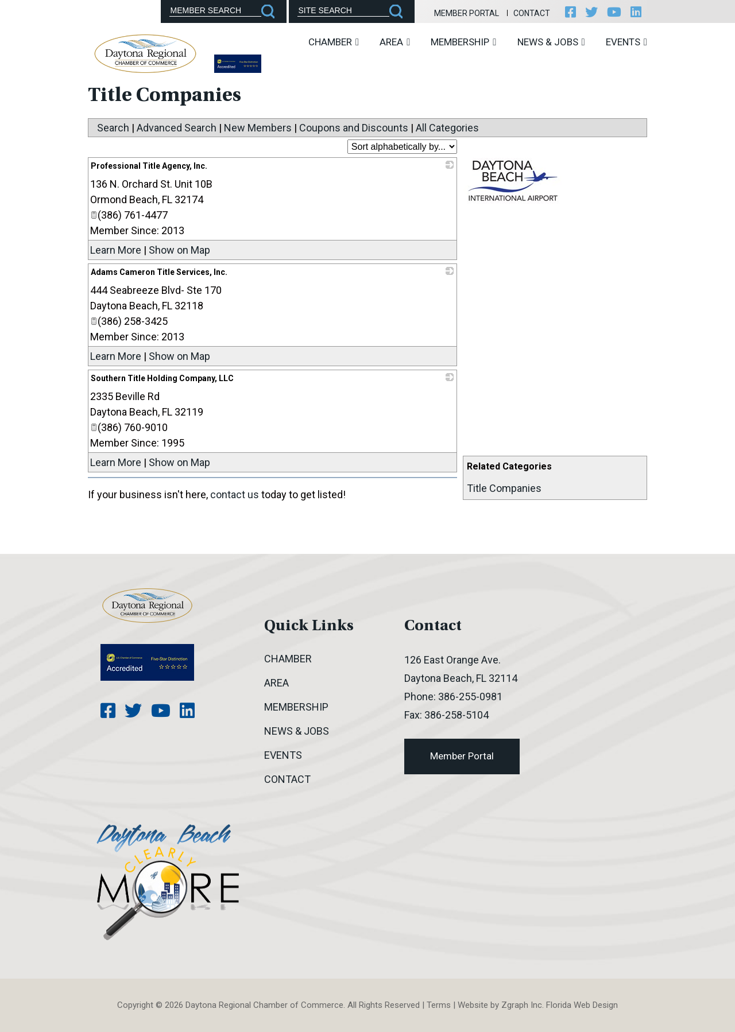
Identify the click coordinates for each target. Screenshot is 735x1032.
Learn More (115, 250)
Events (626, 42)
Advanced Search (176, 128)
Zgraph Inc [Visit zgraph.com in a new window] (521, 1005)
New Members (258, 128)
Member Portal (466, 13)
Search (113, 128)
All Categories (447, 128)
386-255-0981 (470, 696)
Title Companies (504, 488)
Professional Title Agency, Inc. (149, 165)
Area (395, 42)
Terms (439, 1005)
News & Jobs (551, 42)
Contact (531, 13)
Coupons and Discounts (353, 128)
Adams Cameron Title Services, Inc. (159, 272)
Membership (463, 42)
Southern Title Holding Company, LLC (162, 378)
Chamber (333, 42)
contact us (234, 494)
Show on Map (179, 250)
